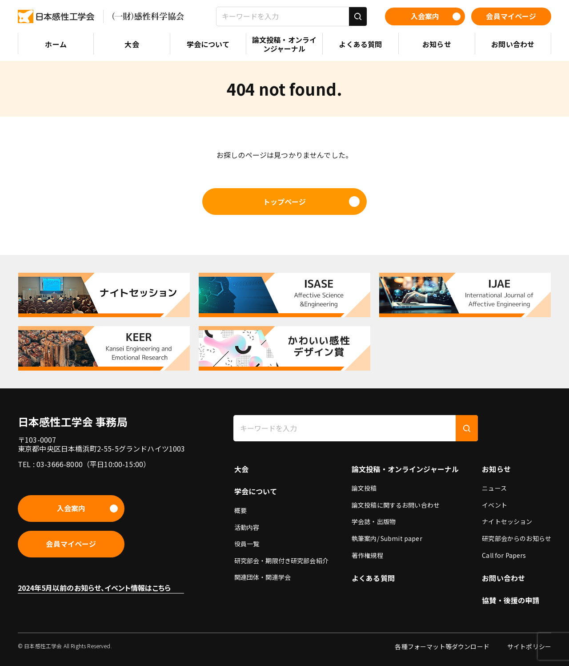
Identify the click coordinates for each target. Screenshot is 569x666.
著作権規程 (367, 555)
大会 (241, 469)
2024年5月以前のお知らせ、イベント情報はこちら (94, 587)
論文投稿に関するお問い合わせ (396, 505)
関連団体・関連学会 (262, 577)
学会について (255, 491)
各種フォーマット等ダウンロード (442, 646)
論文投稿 (364, 488)
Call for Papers (504, 555)
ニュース (494, 488)
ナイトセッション (507, 521)
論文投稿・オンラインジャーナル (405, 469)
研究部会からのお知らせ (516, 538)
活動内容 (247, 527)
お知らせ (496, 469)
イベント (494, 505)
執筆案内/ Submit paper (387, 538)
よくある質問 (373, 578)
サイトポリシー (529, 646)
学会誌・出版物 (374, 521)
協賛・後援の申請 (510, 600)
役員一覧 (247, 543)
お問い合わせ (503, 578)
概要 (240, 510)
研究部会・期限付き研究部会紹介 (281, 560)
